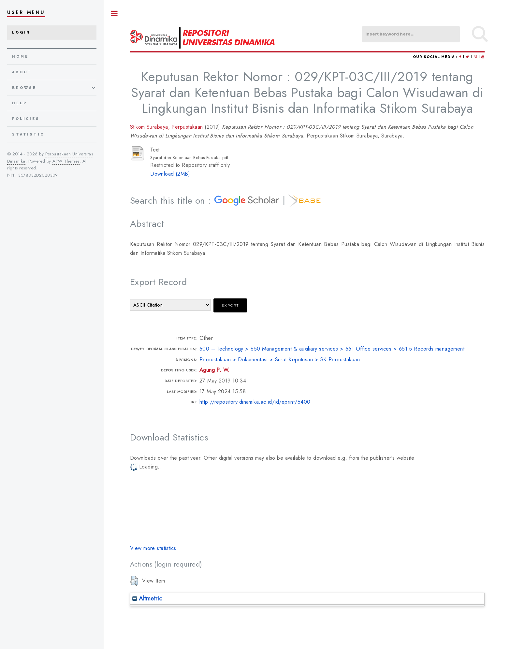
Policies (26, 119)
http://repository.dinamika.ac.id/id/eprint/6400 (255, 402)
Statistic (28, 134)
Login (21, 32)
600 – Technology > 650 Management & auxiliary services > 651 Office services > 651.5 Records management (332, 349)
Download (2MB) (170, 174)
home (20, 56)
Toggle (114, 13)
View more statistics (153, 548)
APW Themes (65, 161)
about (22, 72)
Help (19, 103)
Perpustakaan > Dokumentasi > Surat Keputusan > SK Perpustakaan (279, 359)
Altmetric (147, 598)
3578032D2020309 (38, 175)
